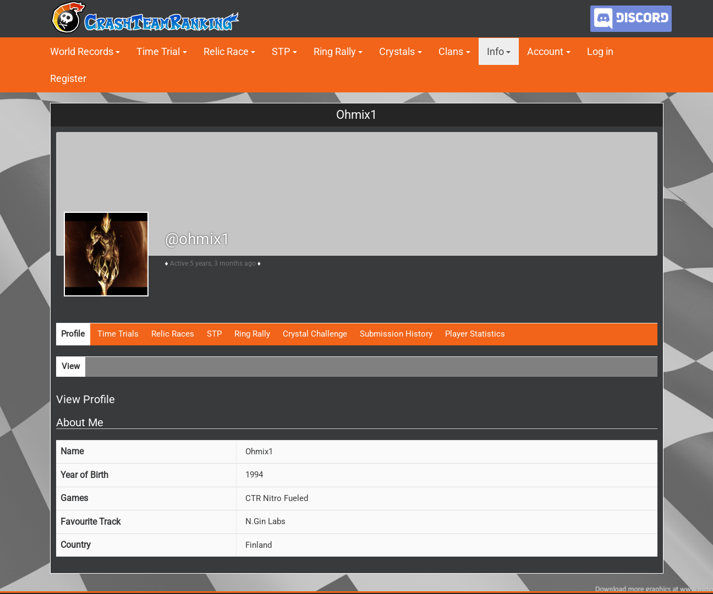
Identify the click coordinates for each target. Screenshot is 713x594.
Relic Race (226, 51)
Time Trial (158, 51)
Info (495, 51)
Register (68, 78)
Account (545, 51)
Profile (73, 334)
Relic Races (172, 334)
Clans (450, 51)
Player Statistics (475, 334)
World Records (81, 51)
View (71, 366)
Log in (600, 51)
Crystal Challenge (315, 334)
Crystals (397, 51)
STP (281, 51)
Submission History (396, 334)
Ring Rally (335, 51)
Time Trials (118, 334)
